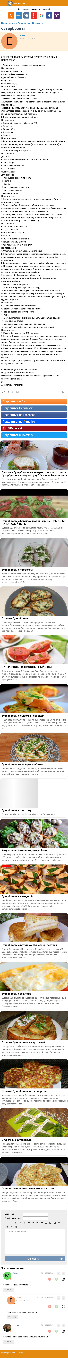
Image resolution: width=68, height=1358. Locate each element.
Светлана (16, 1325)
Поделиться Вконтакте (18, 408)
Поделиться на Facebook (19, 415)
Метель (15, 1273)
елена (22, 35)
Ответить (9, 1290)
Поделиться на (19, 421)
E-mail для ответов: (13, 1218)
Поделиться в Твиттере (18, 435)
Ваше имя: (9, 1214)
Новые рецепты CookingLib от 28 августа (22, 23)
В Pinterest (15, 428)
